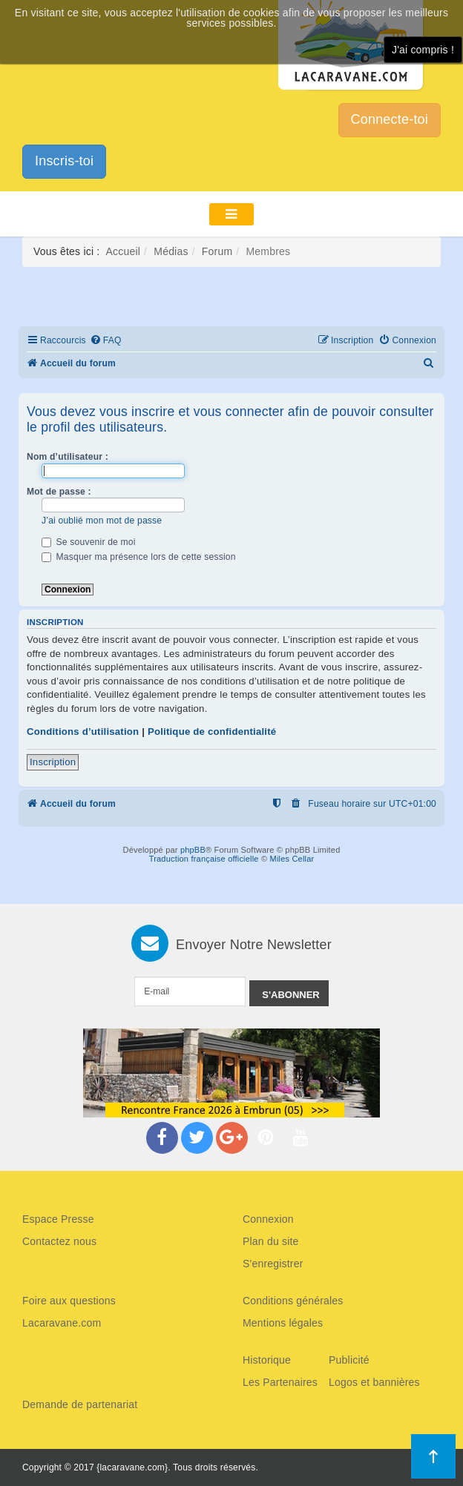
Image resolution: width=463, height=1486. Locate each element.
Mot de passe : (59, 491)
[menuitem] (106, 341)
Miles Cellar (292, 858)
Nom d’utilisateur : (67, 457)
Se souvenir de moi (89, 542)
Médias (171, 251)
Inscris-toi (64, 160)
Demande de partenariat (79, 1404)
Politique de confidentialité (212, 731)
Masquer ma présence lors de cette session (139, 557)
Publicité (349, 1360)
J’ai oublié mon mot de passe (102, 520)
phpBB (193, 849)
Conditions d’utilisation (83, 731)
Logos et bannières (374, 1382)
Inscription (53, 761)
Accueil (123, 251)
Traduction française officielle (204, 858)
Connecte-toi (389, 119)
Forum (217, 251)
